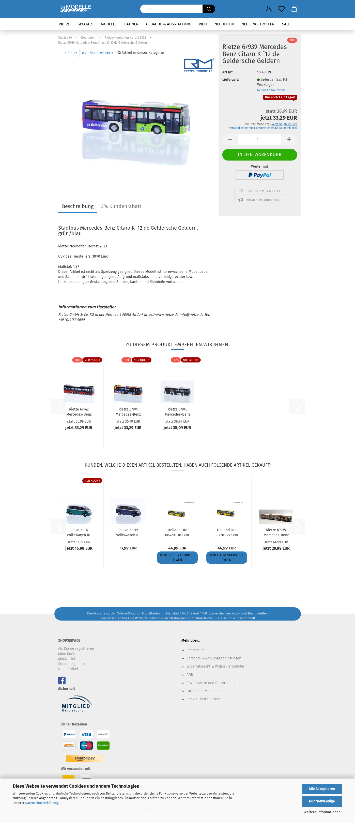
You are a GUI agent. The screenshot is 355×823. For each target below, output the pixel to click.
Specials (85, 24)
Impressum (196, 650)
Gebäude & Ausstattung (168, 24)
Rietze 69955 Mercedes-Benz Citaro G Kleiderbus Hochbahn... (276, 532)
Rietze (64, 24)
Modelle (109, 24)
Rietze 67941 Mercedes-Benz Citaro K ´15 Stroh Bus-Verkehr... (128, 411)
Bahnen (131, 24)
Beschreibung (78, 206)
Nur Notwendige (322, 801)
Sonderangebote (71, 664)
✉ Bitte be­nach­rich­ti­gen (177, 557)
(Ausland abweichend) (271, 90)
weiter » (106, 53)
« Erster (71, 53)
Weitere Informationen (322, 812)
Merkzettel (66, 659)
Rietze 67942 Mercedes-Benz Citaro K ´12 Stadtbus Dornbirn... (78, 411)
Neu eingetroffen (257, 24)
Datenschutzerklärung (42, 803)
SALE (286, 24)
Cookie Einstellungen (203, 699)
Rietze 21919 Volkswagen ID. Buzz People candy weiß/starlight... (128, 532)
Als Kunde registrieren (76, 648)
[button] (269, 9)
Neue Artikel (68, 669)
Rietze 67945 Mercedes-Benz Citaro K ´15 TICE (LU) (177, 411)
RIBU (203, 24)
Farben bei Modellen (203, 691)
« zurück (88, 53)
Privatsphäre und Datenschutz (211, 683)
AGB (190, 675)
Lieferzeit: (230, 79)
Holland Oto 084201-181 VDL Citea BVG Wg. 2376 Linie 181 (177, 532)
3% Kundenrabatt (121, 206)
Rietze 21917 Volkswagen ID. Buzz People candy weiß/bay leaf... (79, 532)
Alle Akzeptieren (322, 789)
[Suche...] (209, 9)
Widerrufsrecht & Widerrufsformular (215, 666)
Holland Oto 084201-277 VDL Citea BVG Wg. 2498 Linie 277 (226, 532)
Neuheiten (224, 24)
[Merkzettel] (281, 9)
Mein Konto (67, 654)
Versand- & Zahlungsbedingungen (214, 658)
